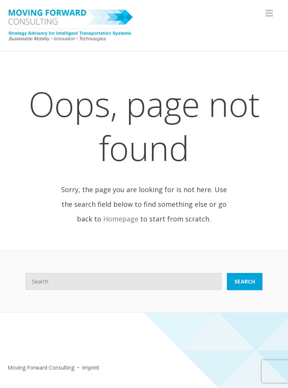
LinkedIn (141, 367)
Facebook (124, 367)
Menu (269, 13)
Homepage (120, 218)
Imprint (90, 367)
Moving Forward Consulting (41, 367)
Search (244, 281)
